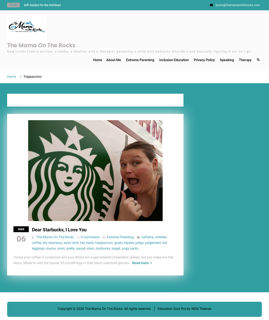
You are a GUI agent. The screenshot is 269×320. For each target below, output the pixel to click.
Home (97, 60)
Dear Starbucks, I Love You (59, 229)
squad (80, 248)
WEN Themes (201, 309)
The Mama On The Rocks (41, 45)
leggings (38, 248)
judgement (153, 243)
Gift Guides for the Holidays (42, 5)
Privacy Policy (204, 60)
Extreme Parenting (140, 60)
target (116, 248)
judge (139, 243)
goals (118, 243)
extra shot (71, 243)
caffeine (147, 237)
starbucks (103, 248)
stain (90, 248)
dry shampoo (52, 243)
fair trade (87, 243)
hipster (129, 243)
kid (164, 243)
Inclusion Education (174, 60)
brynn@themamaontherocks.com (238, 5)
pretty (70, 248)
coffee (36, 243)
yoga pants (130, 248)
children (161, 237)
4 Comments (90, 237)
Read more (140, 263)
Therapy (245, 60)
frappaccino (104, 243)
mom (61, 248)
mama (51, 248)
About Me (113, 60)
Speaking (227, 60)
